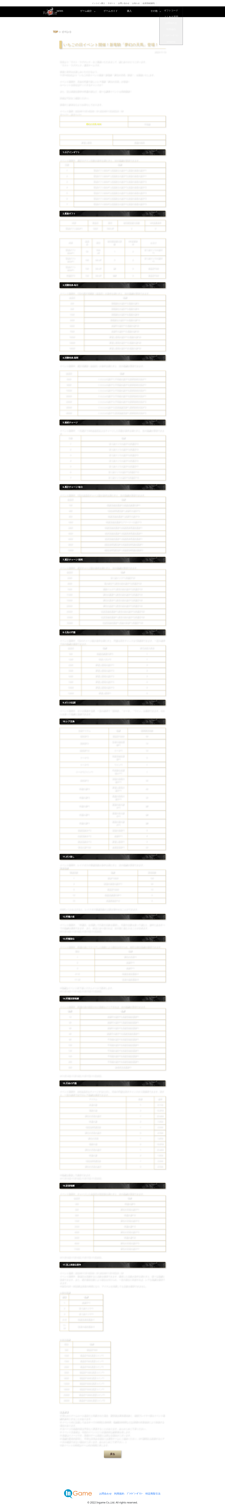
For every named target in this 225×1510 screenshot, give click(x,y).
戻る (112, 1454)
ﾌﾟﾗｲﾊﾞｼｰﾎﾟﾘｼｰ (135, 1493)
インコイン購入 (98, 3)
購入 (149, 11)
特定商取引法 (152, 1493)
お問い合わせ (123, 3)
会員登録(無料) (148, 3)
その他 (174, 11)
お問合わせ (105, 1493)
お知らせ (136, 3)
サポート (111, 3)
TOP (55, 32)
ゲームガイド (124, 11)
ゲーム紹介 (99, 11)
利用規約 (119, 1493)
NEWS (74, 11)
